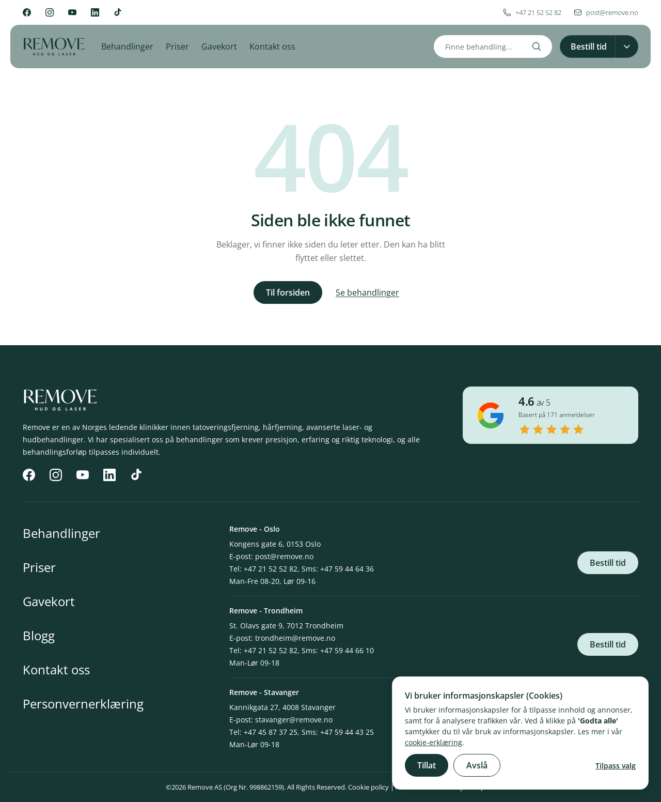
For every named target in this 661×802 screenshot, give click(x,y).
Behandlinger (127, 46)
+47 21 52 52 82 (270, 569)
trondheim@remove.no (295, 638)
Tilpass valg (615, 765)
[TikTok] (118, 12)
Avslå (476, 765)
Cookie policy (368, 787)
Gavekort (219, 46)
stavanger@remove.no (294, 719)
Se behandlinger (367, 292)
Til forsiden (288, 292)
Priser (177, 46)
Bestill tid (608, 562)
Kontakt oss (272, 46)
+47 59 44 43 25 (347, 732)
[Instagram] (49, 12)
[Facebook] (27, 12)
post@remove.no (284, 556)
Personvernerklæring (83, 703)
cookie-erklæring (433, 742)
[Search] (536, 46)
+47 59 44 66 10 (347, 650)
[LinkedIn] (95, 12)
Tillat (426, 765)
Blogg (39, 635)
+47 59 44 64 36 (347, 569)
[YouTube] (72, 12)
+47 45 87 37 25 (270, 732)
